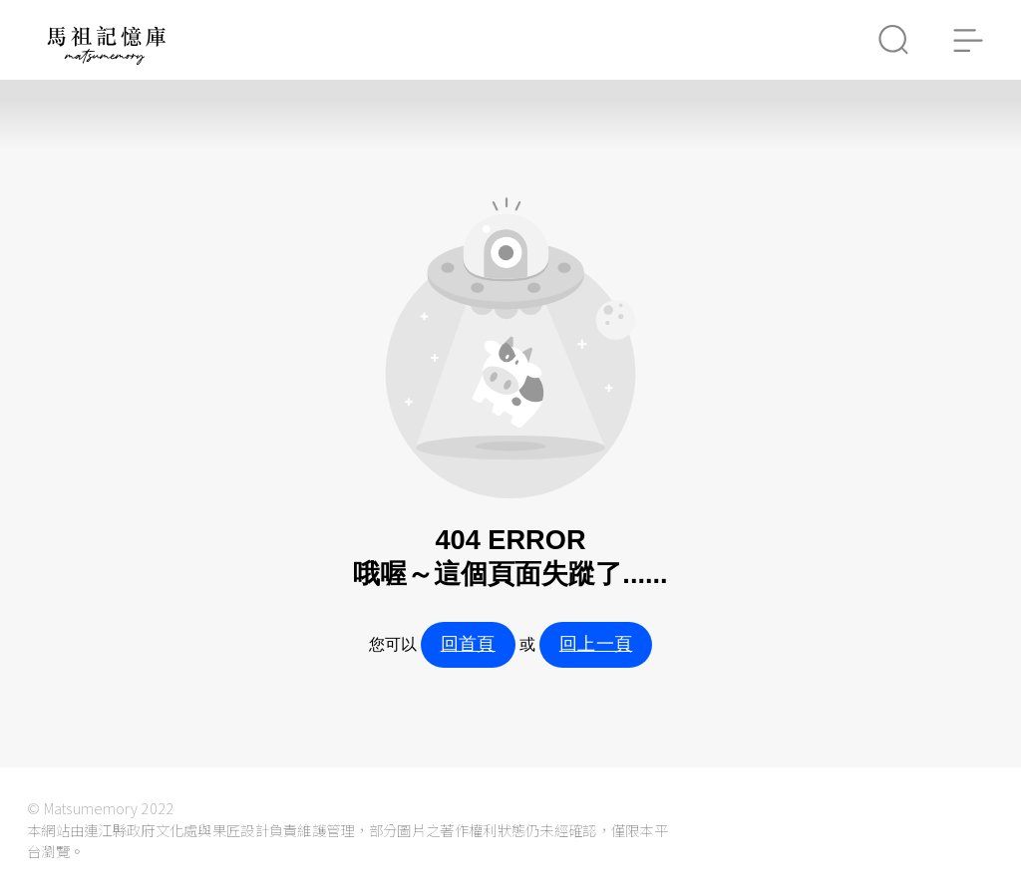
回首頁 (468, 644)
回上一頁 (595, 644)
